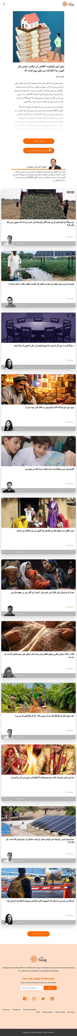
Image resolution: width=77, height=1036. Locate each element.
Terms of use (60, 1012)
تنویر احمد (60, 77)
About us (6, 1009)
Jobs (38, 1012)
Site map (70, 1012)
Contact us (16, 1009)
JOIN (50, 988)
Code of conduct (29, 1009)
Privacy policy (47, 1012)
